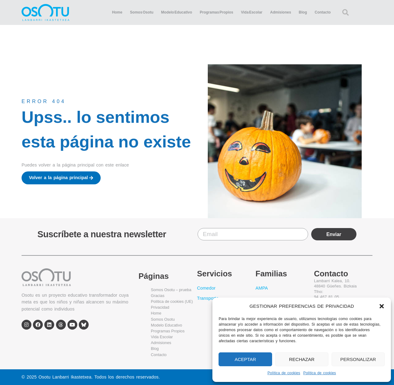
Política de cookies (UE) (172, 301)
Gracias (157, 295)
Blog (303, 12)
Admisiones (280, 12)
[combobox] (354, 12)
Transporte (208, 298)
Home (117, 12)
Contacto (323, 12)
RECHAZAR (302, 359)
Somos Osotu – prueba (171, 289)
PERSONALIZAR (358, 359)
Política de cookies (283, 373)
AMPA (261, 288)
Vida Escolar (252, 12)
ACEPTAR (245, 359)
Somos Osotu (141, 12)
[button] (382, 306)
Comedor (206, 288)
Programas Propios (216, 12)
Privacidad (160, 307)
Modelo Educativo (176, 12)
